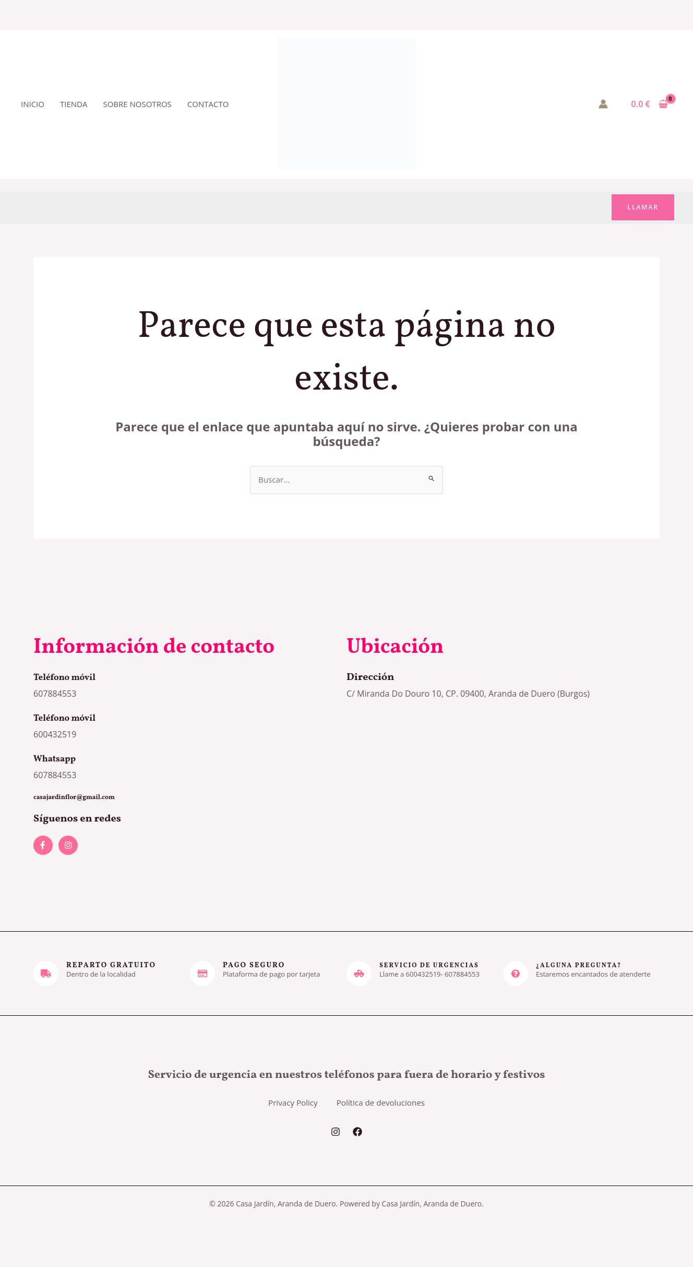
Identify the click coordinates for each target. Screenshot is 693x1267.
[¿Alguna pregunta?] (515, 974)
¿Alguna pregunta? (583, 966)
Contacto (208, 104)
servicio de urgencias (435, 966)
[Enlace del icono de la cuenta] (603, 104)
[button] (643, 207)
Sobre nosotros (137, 104)
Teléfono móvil (70, 678)
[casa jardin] (503, 790)
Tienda (73, 104)
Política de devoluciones (389, 1112)
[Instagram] (335, 1150)
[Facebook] (357, 1150)
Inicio (32, 104)
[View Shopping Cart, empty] (649, 104)
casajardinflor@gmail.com (80, 798)
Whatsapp (58, 759)
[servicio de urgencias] (359, 974)
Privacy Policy (283, 1112)
